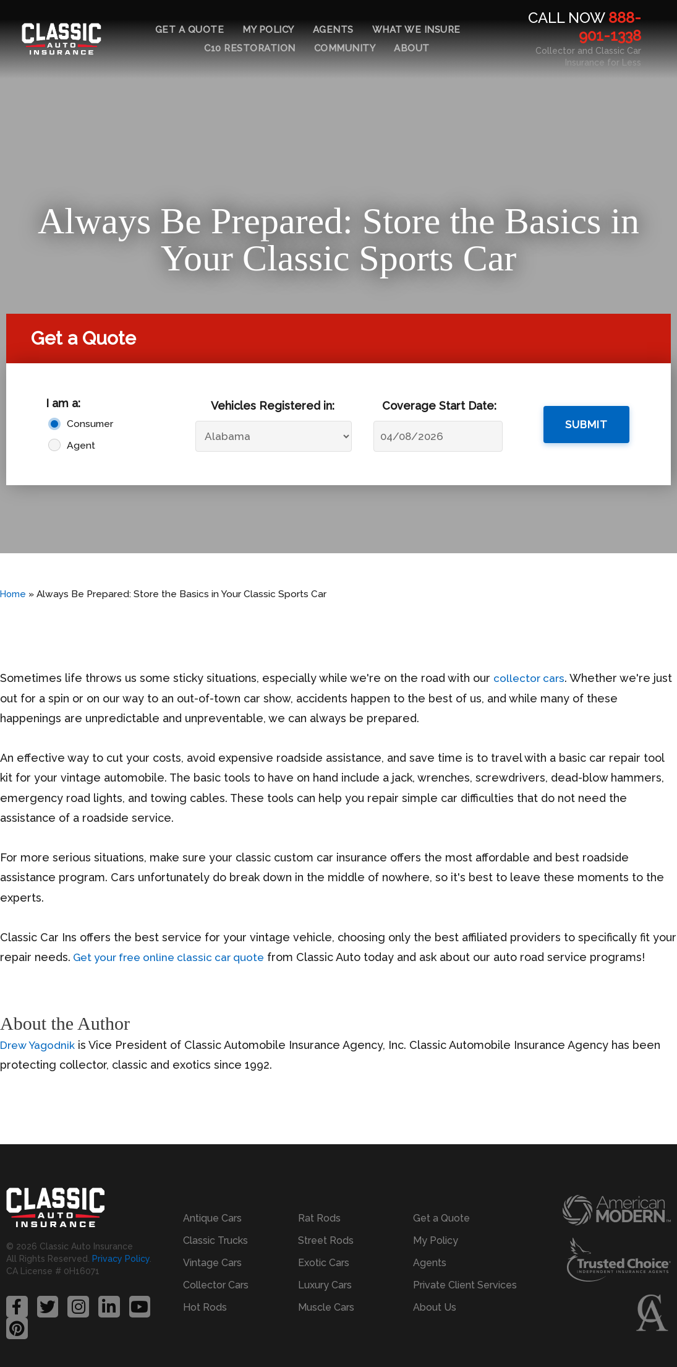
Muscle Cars (326, 1300)
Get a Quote (189, 29)
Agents (333, 29)
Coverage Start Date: (439, 405)
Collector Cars (216, 1277)
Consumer (89, 423)
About (412, 48)
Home (13, 594)
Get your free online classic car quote (175, 957)
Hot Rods (205, 1300)
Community (345, 48)
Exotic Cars (323, 1255)
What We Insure (416, 29)
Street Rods (326, 1233)
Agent (81, 445)
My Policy (268, 29)
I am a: (63, 403)
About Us (434, 1300)
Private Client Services (465, 1277)
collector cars (530, 677)
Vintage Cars (212, 1255)
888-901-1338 (610, 27)
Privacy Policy (121, 1263)
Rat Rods (319, 1211)
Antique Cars (212, 1211)
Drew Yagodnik (39, 1044)
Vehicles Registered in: (272, 405)
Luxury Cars (325, 1277)
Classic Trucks (215, 1233)
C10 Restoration (250, 48)
